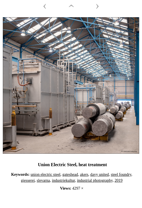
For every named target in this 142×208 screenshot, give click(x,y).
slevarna (43, 180)
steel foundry (121, 174)
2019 (119, 180)
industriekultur (63, 180)
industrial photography (95, 180)
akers (84, 174)
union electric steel (45, 174)
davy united (99, 174)
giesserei (28, 180)
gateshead (70, 174)
